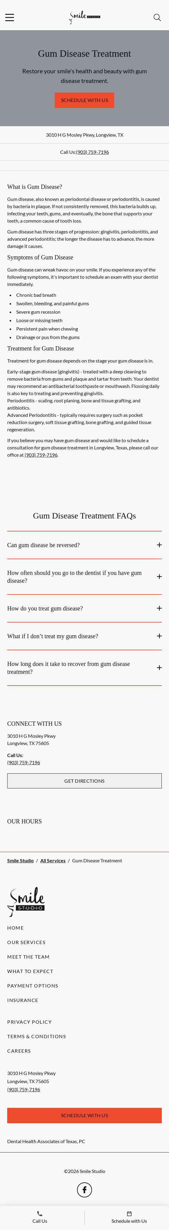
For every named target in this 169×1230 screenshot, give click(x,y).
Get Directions (84, 781)
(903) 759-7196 (92, 152)
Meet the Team (28, 956)
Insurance (22, 1000)
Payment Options (32, 985)
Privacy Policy (29, 1022)
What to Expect (30, 971)
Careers (19, 1051)
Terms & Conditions (36, 1036)
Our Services (26, 942)
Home (15, 927)
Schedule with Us (84, 100)
